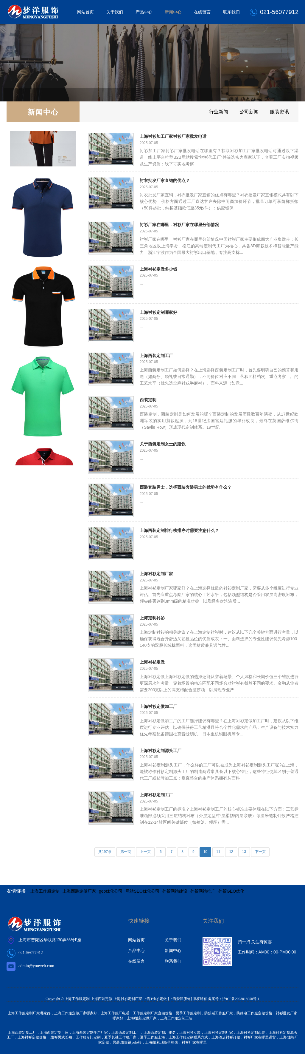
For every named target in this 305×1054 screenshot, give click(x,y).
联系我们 (231, 12)
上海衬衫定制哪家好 (158, 312)
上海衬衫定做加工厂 (158, 706)
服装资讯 (277, 111)
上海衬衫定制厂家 (156, 573)
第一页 (125, 852)
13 (244, 852)
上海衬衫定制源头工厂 (160, 750)
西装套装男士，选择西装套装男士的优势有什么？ (185, 487)
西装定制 (148, 399)
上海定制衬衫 (152, 618)
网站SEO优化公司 (142, 891)
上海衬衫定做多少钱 (158, 269)
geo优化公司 (110, 891)
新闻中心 (173, 12)
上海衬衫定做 (152, 662)
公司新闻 (242, 111)
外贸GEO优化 (231, 891)
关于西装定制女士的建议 (163, 444)
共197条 (104, 852)
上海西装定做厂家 (79, 891)
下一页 (260, 852)
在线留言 (202, 12)
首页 (11, 94)
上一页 (145, 852)
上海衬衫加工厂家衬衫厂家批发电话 (173, 136)
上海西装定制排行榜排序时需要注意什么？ (179, 530)
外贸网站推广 (202, 891)
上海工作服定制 (45, 891)
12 (231, 852)
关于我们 (114, 12)
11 (218, 852)
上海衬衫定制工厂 (156, 794)
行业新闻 (207, 111)
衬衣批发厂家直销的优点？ (165, 180)
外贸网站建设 (174, 891)
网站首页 (85, 12)
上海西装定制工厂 (156, 355)
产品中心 (144, 12)
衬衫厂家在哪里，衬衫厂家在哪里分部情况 (179, 224)
